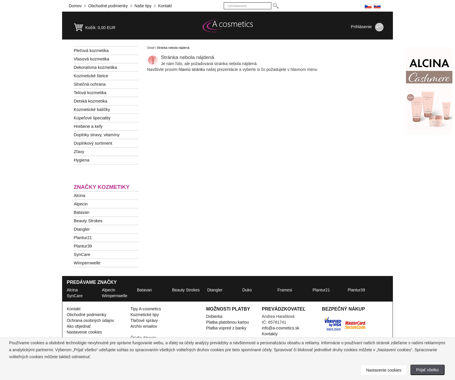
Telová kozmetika (90, 92)
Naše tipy (143, 5)
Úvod (150, 47)
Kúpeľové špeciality (92, 118)
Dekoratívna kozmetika (95, 67)
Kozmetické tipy (144, 314)
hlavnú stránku (192, 69)
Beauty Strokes (88, 220)
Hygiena (81, 160)
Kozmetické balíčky (92, 109)
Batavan (81, 212)
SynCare (82, 254)
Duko (247, 290)
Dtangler (82, 229)
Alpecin (81, 204)
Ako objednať (79, 326)
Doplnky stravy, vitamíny (97, 134)
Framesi (284, 290)
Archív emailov (143, 326)
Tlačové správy (144, 320)
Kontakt (165, 5)
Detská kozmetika (90, 101)
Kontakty (269, 333)
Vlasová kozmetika (91, 59)
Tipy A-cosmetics (145, 308)
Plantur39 (83, 246)
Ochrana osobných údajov (90, 320)
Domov (75, 5)
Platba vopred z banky (226, 328)
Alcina (79, 195)
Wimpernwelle (87, 263)
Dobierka (214, 316)
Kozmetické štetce (91, 76)
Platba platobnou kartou (227, 322)
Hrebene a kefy (88, 126)
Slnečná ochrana (90, 84)
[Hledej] (275, 6)
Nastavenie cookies (84, 332)
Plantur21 (83, 237)
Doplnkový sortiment (93, 143)
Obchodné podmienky (108, 5)
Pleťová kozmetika (91, 50)
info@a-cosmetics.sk (280, 328)
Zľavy (79, 151)
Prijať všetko (427, 370)
